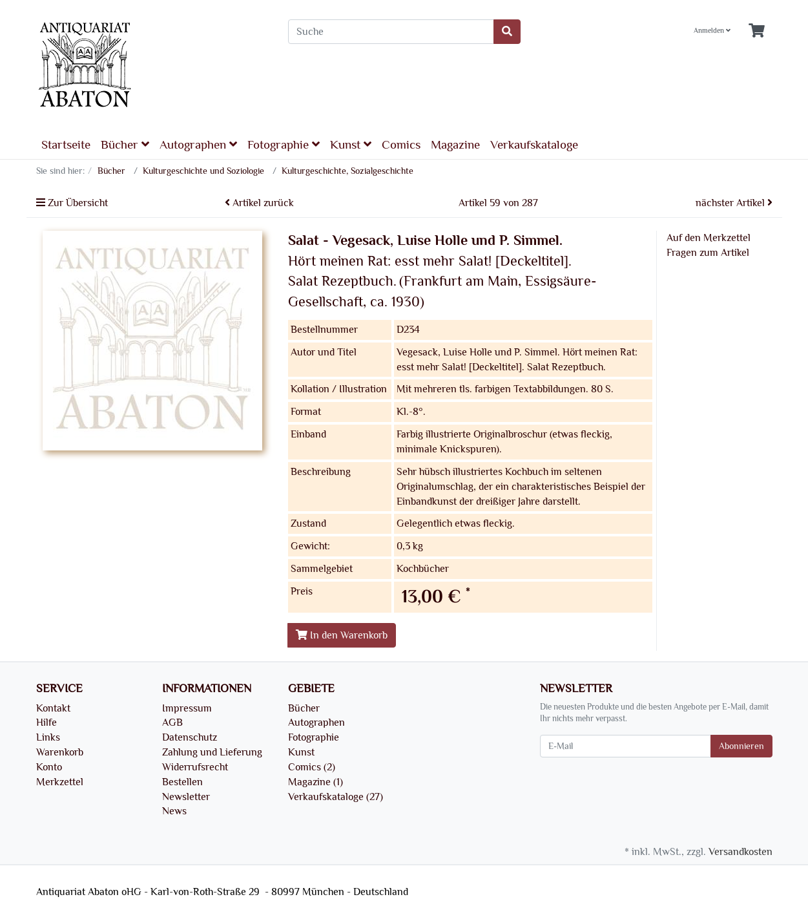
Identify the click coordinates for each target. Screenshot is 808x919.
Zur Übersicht (72, 203)
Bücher (125, 144)
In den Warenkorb (342, 635)
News (174, 811)
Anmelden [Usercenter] (712, 30)
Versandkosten (740, 852)
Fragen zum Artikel (708, 253)
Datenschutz (189, 737)
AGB (172, 722)
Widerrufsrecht (195, 767)
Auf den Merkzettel (709, 238)
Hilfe (46, 722)
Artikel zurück (259, 203)
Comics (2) (311, 767)
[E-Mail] (625, 746)
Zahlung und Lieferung (212, 752)
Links (48, 737)
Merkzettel (59, 782)
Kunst (350, 144)
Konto (49, 767)
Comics (401, 144)
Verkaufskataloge (534, 144)
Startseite (65, 144)
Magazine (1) (315, 782)
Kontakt (53, 708)
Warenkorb (59, 752)
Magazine (455, 144)
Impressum (187, 708)
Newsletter (186, 797)
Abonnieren (741, 746)
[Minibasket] (756, 31)
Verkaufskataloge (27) (335, 797)
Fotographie (283, 144)
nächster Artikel (734, 203)
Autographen (198, 144)
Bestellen (182, 782)
